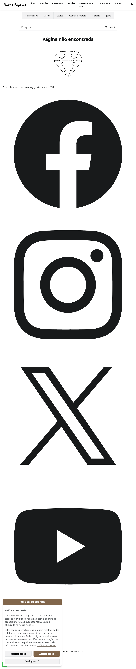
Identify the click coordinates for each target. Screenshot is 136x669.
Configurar (32, 661)
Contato (118, 3)
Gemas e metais (77, 15)
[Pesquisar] (110, 27)
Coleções (43, 3)
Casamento (58, 3)
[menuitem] (32, 5)
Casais (47, 15)
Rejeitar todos (18, 653)
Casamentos (31, 15)
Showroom (104, 3)
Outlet (71, 3)
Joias (108, 15)
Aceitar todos (46, 653)
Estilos (60, 15)
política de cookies (46, 645)
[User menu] (131, 3)
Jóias (32, 3)
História (96, 15)
